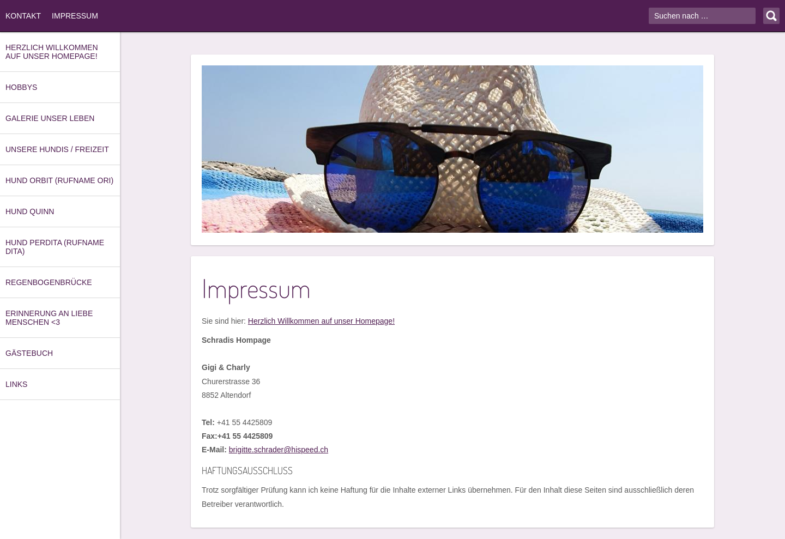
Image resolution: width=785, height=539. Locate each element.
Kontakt (23, 15)
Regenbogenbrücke (48, 282)
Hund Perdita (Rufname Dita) (54, 247)
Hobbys (21, 87)
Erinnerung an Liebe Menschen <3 (49, 317)
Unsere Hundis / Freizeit (57, 149)
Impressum (75, 15)
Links (16, 384)
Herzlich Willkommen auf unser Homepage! (51, 51)
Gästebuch (29, 353)
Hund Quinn (29, 211)
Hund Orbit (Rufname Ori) (59, 180)
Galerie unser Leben (49, 118)
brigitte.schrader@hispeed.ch (278, 449)
